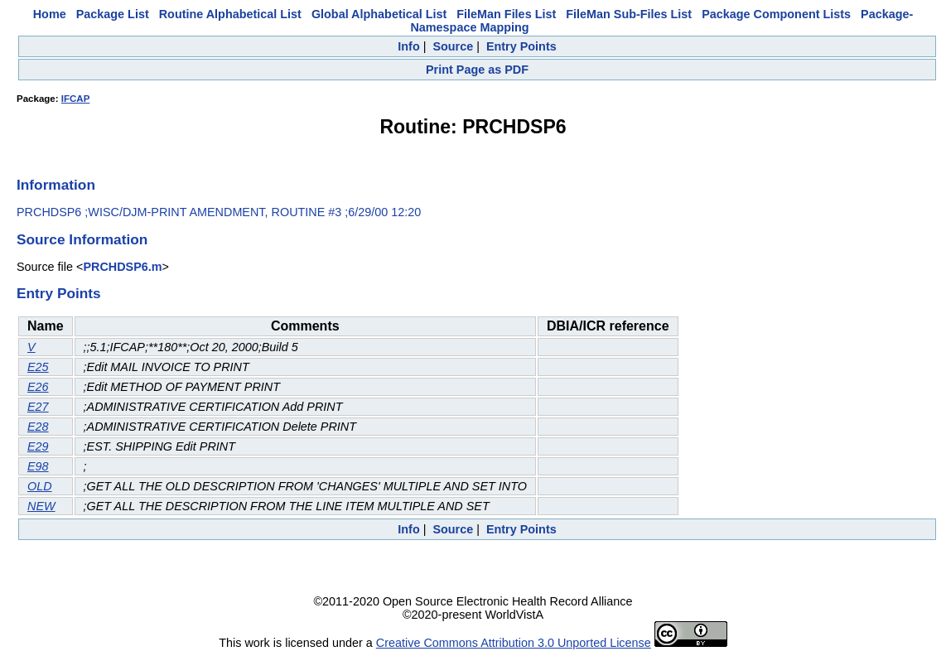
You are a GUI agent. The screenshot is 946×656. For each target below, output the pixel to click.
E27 (38, 406)
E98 (38, 466)
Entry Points (521, 46)
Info (408, 46)
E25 (38, 367)
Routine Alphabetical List (230, 14)
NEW (41, 506)
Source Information (82, 239)
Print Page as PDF (477, 69)
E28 (38, 426)
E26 (38, 386)
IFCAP (75, 99)
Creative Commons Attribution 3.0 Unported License (513, 642)
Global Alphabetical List (378, 14)
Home (49, 14)
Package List (112, 14)
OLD (39, 486)
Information (56, 184)
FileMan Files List (506, 14)
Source (452, 46)
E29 (38, 446)
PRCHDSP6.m (122, 266)
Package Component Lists (776, 14)
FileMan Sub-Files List (629, 14)
